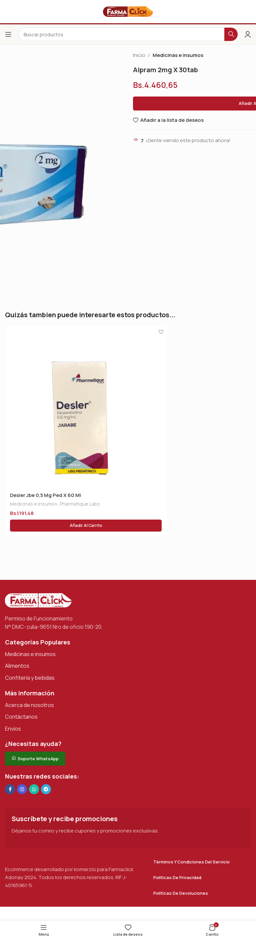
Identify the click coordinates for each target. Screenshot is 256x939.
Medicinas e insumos (178, 55)
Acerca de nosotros (29, 705)
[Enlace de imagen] (38, 599)
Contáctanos (21, 716)
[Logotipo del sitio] (128, 11)
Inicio (139, 55)
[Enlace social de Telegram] (46, 789)
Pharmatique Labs (80, 504)
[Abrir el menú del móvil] (8, 34)
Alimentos (17, 665)
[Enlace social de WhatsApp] (34, 789)
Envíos (13, 728)
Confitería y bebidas (30, 677)
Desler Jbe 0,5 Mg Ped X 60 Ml (45, 495)
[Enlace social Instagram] (22, 789)
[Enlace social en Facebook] (10, 789)
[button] (86, 526)
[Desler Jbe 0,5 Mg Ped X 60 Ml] (86, 407)
